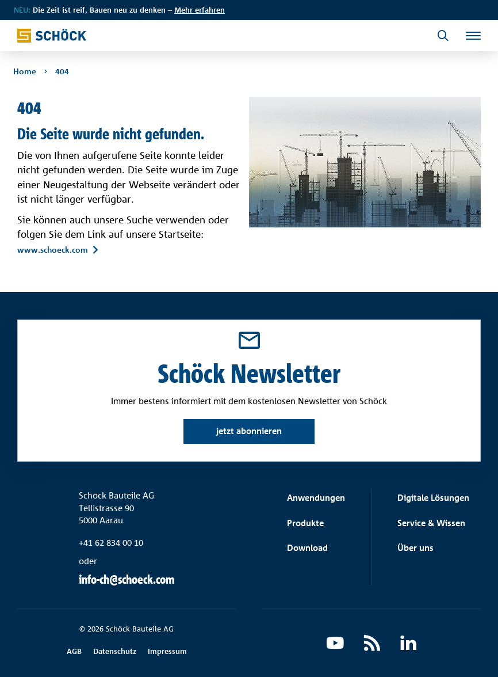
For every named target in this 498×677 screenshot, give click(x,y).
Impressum (167, 651)
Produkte (305, 523)
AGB (74, 651)
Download (307, 547)
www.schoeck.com (52, 249)
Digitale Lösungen (433, 497)
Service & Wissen (431, 523)
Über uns (415, 547)
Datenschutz (114, 651)
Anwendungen (316, 497)
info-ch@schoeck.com (127, 579)
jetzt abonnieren (249, 430)
